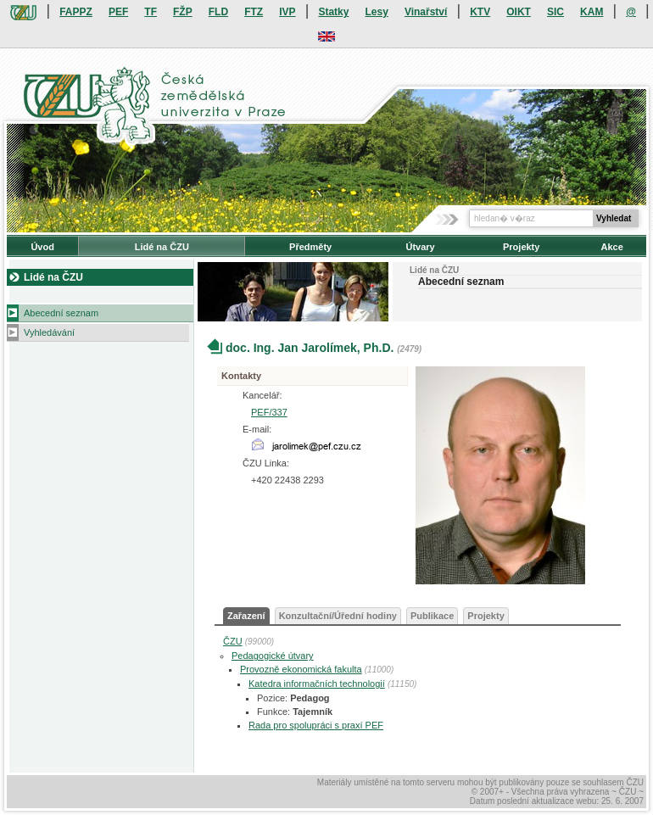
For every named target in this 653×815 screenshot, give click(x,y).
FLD (218, 12)
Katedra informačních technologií (316, 683)
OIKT (518, 12)
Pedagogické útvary (273, 655)
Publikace (432, 616)
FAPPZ (75, 12)
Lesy (376, 12)
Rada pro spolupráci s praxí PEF (315, 725)
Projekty (521, 247)
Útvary (419, 247)
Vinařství (426, 12)
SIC (555, 12)
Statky (333, 12)
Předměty (310, 247)
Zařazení (246, 616)
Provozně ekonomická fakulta (301, 669)
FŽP (183, 12)
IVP (287, 12)
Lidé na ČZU (162, 247)
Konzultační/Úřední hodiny (338, 616)
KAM (591, 12)
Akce (612, 247)
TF (150, 12)
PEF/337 (269, 412)
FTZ (253, 12)
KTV (480, 12)
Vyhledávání (49, 332)
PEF (118, 12)
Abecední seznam (61, 313)
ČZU (233, 641)
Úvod (42, 247)
